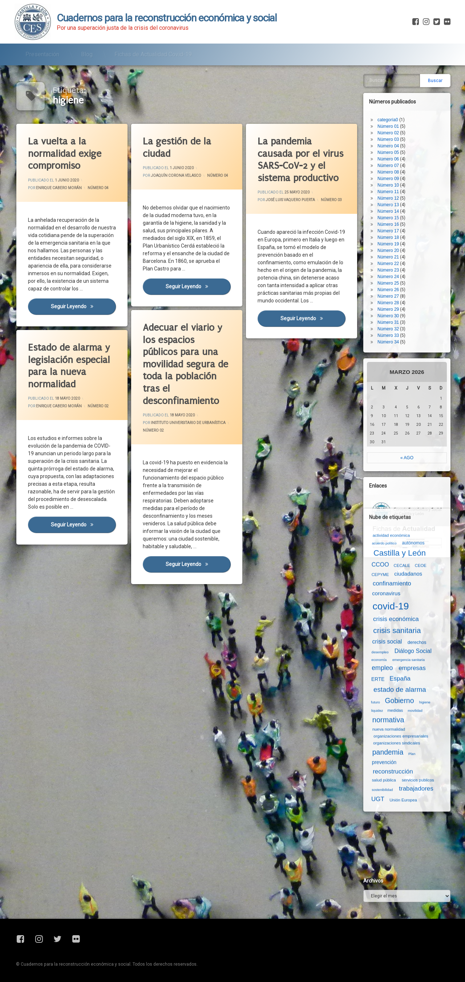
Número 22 (388, 263)
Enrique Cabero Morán (59, 188)
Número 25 (388, 283)
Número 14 (388, 211)
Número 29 (388, 309)
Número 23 (388, 270)
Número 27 (388, 296)
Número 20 (388, 250)
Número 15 (388, 217)
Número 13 (388, 204)
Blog (87, 54)
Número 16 (388, 224)
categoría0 (387, 119)
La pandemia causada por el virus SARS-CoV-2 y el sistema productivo (300, 160)
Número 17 (388, 230)
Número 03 (331, 200)
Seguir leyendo (198, 286)
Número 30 (388, 315)
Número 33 (388, 335)
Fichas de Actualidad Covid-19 (153, 54)
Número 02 (388, 132)
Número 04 (98, 188)
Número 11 (388, 191)
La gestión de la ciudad (177, 147)
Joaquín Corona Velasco (176, 176)
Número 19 (388, 243)
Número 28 (388, 302)
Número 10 (388, 185)
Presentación (42, 54)
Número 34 (388, 342)
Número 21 (388, 257)
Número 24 (388, 276)
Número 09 (388, 178)
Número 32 (388, 328)
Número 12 (388, 198)
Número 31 (388, 322)
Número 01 (388, 126)
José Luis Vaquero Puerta (290, 200)
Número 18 (388, 237)
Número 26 (388, 289)
